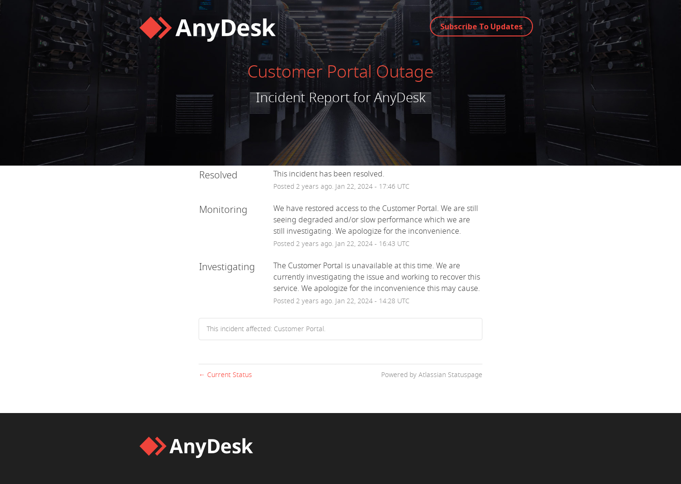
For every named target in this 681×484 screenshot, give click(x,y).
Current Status (225, 375)
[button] (481, 26)
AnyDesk (400, 97)
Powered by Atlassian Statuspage (431, 375)
